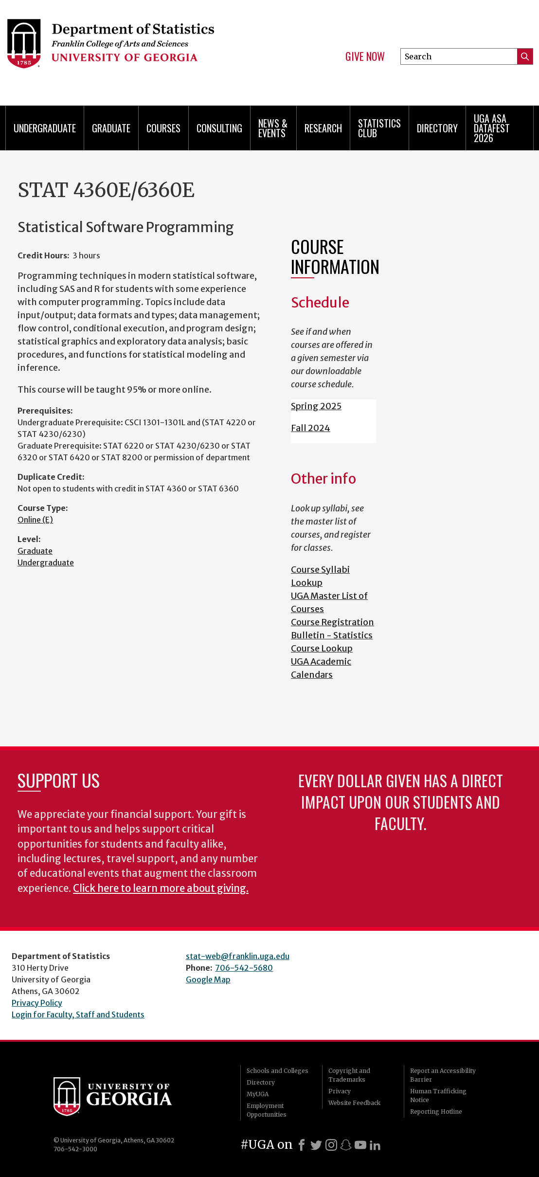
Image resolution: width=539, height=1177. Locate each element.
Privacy (339, 1091)
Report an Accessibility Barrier (443, 1075)
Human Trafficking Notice (438, 1095)
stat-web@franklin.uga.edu (237, 956)
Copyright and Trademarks (349, 1075)
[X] (316, 1145)
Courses (163, 128)
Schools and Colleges (277, 1070)
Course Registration (332, 622)
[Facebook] (301, 1145)
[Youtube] (360, 1145)
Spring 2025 (316, 406)
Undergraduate (45, 128)
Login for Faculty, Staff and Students (78, 1014)
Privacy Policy (37, 1003)
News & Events (272, 128)
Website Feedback (354, 1102)
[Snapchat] (346, 1145)
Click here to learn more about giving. (161, 888)
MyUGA (258, 1094)
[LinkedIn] (375, 1145)
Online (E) (35, 520)
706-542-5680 (244, 968)
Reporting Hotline (436, 1111)
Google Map (208, 979)
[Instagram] (331, 1145)
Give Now (365, 56)
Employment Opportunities (267, 1110)
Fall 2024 (310, 428)
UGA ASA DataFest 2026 (492, 128)
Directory (437, 128)
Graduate (111, 128)
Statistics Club (379, 128)
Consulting (219, 128)
